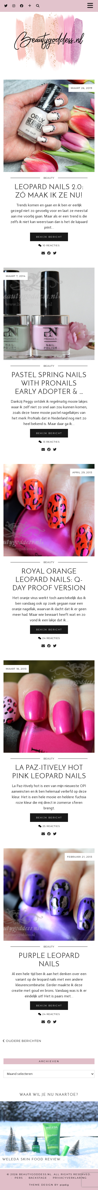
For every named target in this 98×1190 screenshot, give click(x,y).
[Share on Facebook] (49, 253)
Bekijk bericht (49, 236)
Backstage (38, 1177)
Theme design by (49, 1184)
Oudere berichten (22, 1041)
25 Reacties (49, 826)
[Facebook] (22, 6)
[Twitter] (6, 6)
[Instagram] (13, 6)
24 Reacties (49, 638)
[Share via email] (43, 253)
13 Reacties (49, 441)
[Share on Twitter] (55, 253)
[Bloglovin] (29, 6)
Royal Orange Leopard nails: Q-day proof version (49, 580)
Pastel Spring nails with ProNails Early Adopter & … (49, 384)
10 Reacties (49, 245)
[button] (91, 6)
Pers (19, 1177)
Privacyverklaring (70, 1177)
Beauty (49, 177)
